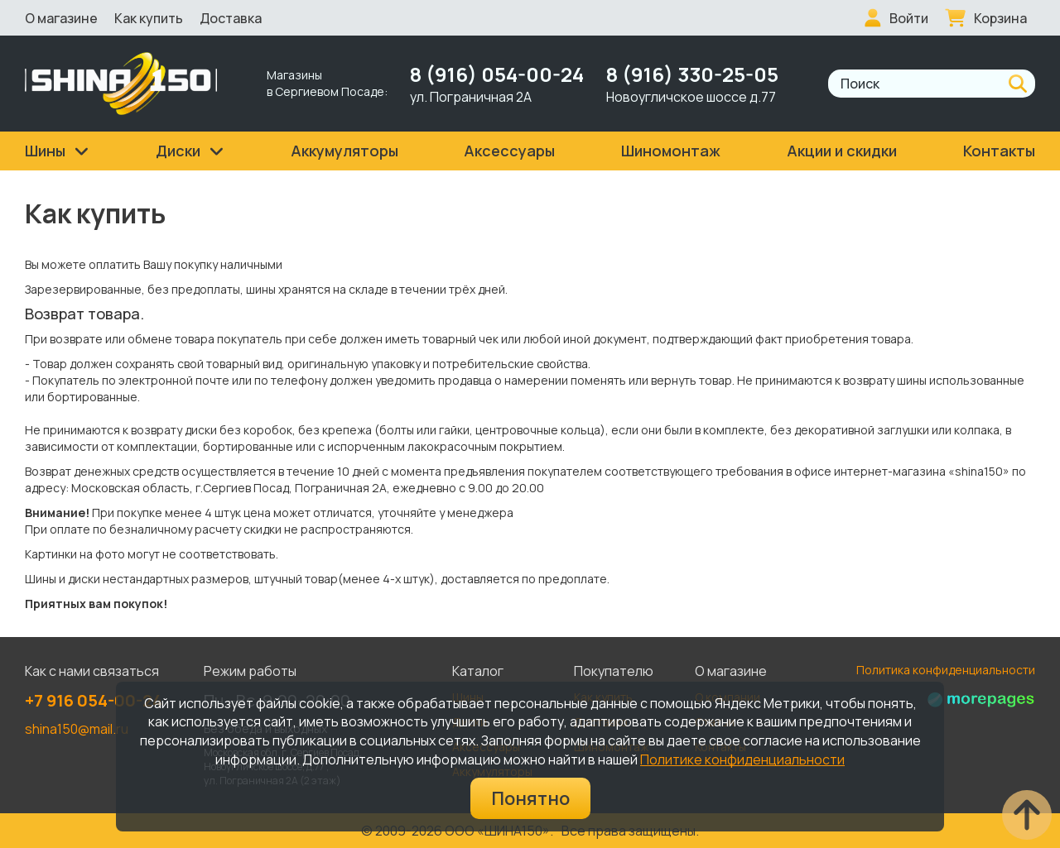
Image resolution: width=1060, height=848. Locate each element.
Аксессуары (509, 150)
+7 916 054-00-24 (93, 700)
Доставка (231, 18)
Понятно (530, 798)
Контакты (999, 150)
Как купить (148, 18)
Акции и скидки (842, 150)
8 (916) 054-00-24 (497, 74)
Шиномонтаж (670, 150)
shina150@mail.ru (76, 729)
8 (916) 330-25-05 (692, 74)
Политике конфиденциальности (742, 759)
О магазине (61, 18)
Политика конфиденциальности (945, 670)
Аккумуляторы (344, 150)
